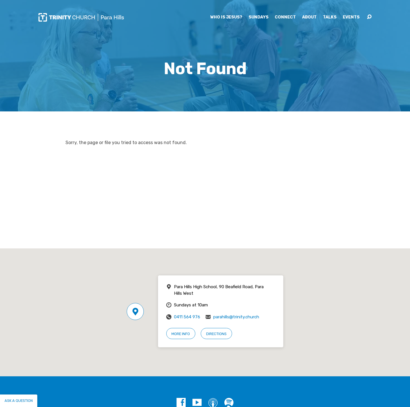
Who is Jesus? (226, 17)
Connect (285, 17)
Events (351, 17)
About (309, 17)
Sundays (258, 17)
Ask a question (19, 400)
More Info (180, 334)
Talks (330, 17)
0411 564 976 (187, 316)
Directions (216, 334)
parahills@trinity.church (236, 316)
